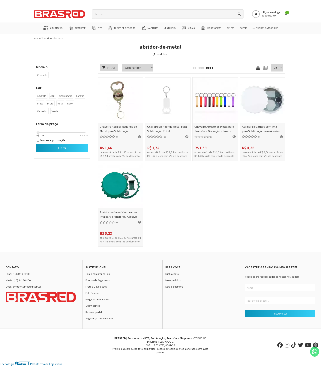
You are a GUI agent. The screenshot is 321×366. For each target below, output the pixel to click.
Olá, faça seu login (271, 12)
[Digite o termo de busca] (163, 14)
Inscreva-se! (280, 313)
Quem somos (93, 305)
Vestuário (170, 28)
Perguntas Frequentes (98, 299)
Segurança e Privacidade (99, 318)
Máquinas (149, 28)
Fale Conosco (93, 293)
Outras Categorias (265, 28)
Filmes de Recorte (121, 28)
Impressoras (210, 28)
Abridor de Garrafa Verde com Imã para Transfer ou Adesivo (118, 214)
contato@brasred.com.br (27, 286)
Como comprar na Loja (98, 274)
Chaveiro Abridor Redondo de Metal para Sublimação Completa (118, 129)
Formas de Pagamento (98, 280)
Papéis (243, 28)
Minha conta (172, 274)
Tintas (230, 28)
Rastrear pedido (94, 312)
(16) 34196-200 (22, 280)
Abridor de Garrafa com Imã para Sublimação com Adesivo (261, 129)
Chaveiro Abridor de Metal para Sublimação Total (167, 129)
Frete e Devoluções (96, 286)
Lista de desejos (174, 286)
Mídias (188, 28)
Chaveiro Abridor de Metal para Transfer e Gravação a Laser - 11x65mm (214, 129)
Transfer (77, 28)
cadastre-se (270, 15)
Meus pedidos (173, 280)
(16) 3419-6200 (21, 274)
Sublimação (53, 28)
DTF (96, 28)
